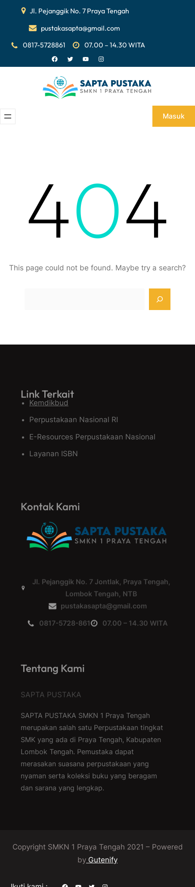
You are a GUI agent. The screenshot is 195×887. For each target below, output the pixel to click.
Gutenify (102, 860)
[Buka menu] (7, 116)
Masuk (174, 116)
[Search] (159, 299)
